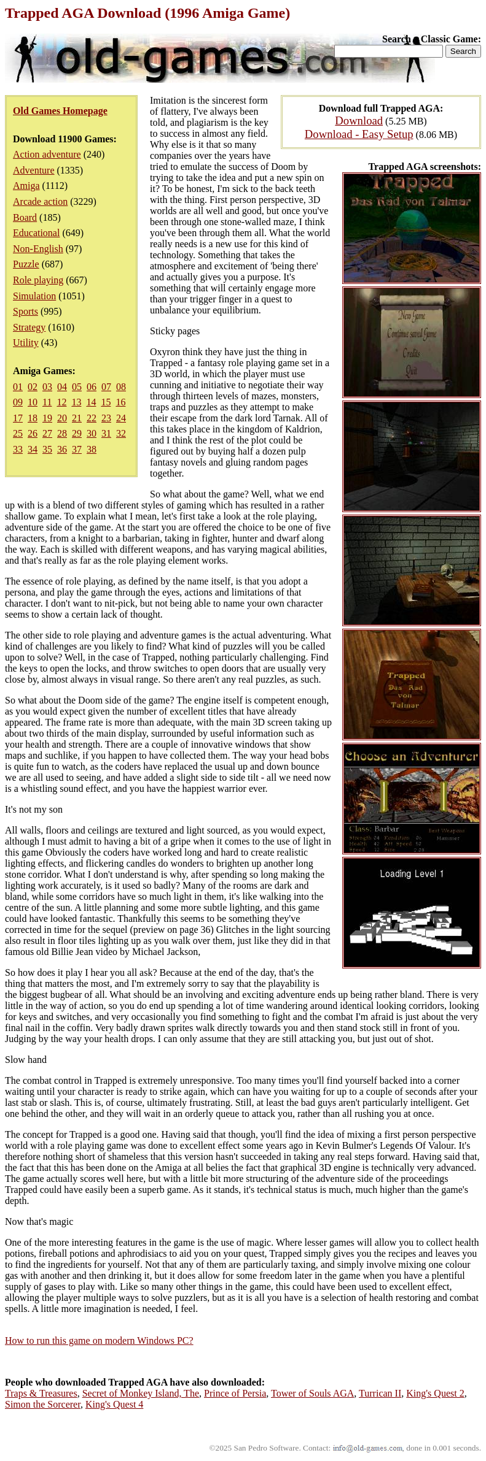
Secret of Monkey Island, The (140, 1393)
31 (106, 433)
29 (77, 433)
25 (18, 433)
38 (91, 449)
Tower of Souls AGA (312, 1393)
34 (32, 449)
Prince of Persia (235, 1393)
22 (91, 418)
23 (106, 418)
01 (18, 387)
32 (121, 433)
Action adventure (47, 154)
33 (18, 449)
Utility (26, 342)
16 (120, 402)
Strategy (29, 327)
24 (121, 418)
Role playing (38, 280)
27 (47, 433)
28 (62, 433)
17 (18, 418)
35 (47, 449)
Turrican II (380, 1393)
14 (91, 402)
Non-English (38, 249)
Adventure (34, 170)
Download (359, 120)
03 (47, 387)
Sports (25, 311)
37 (77, 449)
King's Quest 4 (114, 1404)
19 (47, 418)
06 (91, 387)
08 (121, 387)
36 (62, 449)
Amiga (26, 185)
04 (62, 387)
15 (106, 402)
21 (77, 418)
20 (62, 418)
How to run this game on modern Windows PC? (99, 1340)
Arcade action (40, 201)
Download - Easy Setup (359, 134)
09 (18, 402)
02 (32, 387)
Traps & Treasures (41, 1393)
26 (32, 433)
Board (25, 217)
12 (61, 402)
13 (76, 402)
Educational (36, 233)
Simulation (34, 296)
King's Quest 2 (435, 1393)
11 (47, 402)
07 (106, 387)
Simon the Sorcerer (42, 1404)
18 (32, 418)
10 (32, 402)
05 (77, 387)
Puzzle (26, 264)
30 (91, 433)
